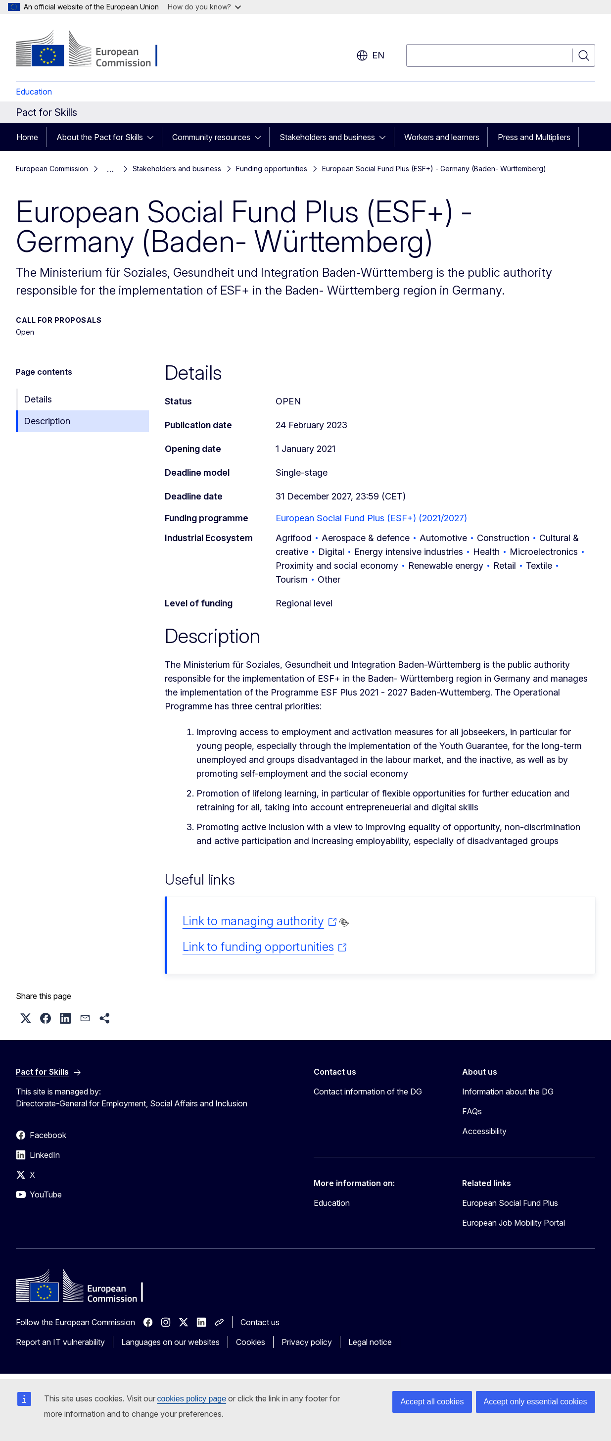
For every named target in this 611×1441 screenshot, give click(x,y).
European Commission (52, 168)
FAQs (472, 1111)
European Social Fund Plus (510, 1203)
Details (38, 399)
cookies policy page (192, 1398)
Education (34, 92)
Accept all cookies (432, 1401)
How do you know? (204, 6)
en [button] (370, 55)
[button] (26, 1018)
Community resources (211, 137)
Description (47, 421)
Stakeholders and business (327, 137)
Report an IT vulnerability (60, 1342)
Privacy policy (307, 1342)
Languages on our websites (170, 1342)
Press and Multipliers (534, 137)
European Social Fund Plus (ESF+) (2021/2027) (371, 518)
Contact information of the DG (368, 1091)
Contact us (260, 1322)
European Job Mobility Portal (513, 1223)
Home (27, 137)
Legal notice (370, 1342)
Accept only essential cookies (535, 1401)
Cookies (250, 1342)
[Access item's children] (153, 137)
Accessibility (484, 1131)
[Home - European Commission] (96, 49)
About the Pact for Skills (99, 137)
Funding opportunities (271, 168)
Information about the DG (508, 1091)
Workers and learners (441, 137)
